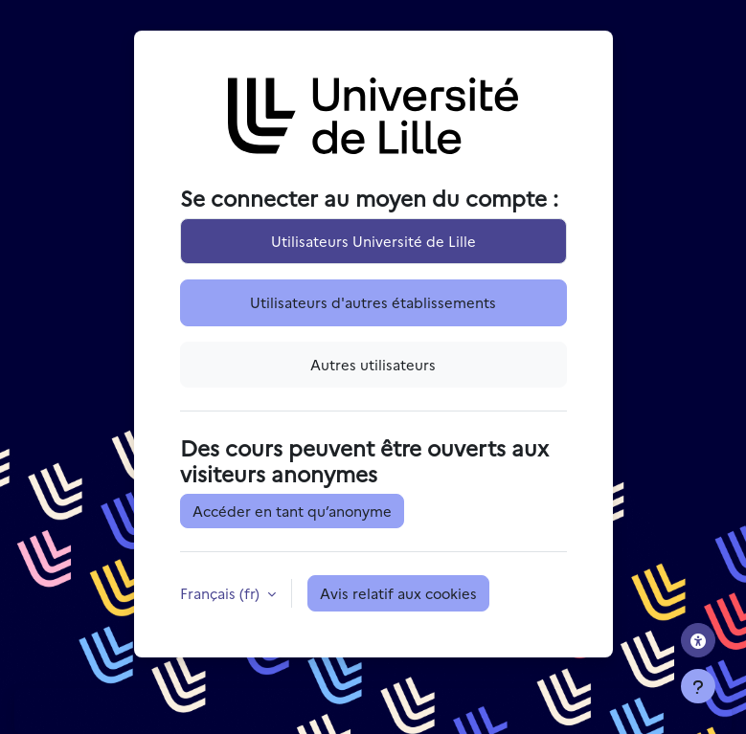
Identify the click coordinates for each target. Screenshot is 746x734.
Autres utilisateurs (373, 364)
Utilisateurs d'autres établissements (373, 302)
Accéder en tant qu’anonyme (292, 510)
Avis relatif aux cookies (398, 593)
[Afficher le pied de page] (698, 686)
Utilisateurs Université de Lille (373, 241)
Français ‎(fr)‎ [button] (221, 593)
